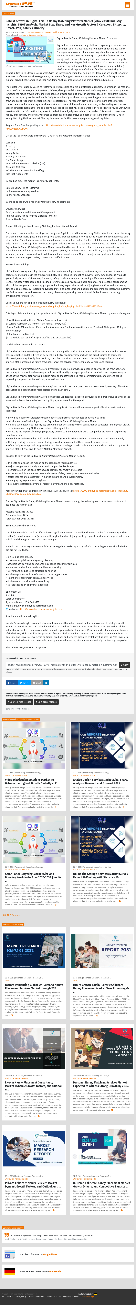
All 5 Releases (11, 915)
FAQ (3, 1297)
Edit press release (46, 702)
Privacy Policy (20, 1297)
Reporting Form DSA (71, 1297)
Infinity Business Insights (32, 35)
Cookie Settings (87, 1297)
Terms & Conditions (36, 1297)
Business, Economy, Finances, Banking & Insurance (48, 32)
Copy (124, 665)
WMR (7, 981)
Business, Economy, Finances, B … (29, 978)
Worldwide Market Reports (16, 1078)
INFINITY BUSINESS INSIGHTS (17, 775)
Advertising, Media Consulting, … (29, 773)
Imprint (10, 1297)
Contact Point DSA (53, 1297)
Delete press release (19, 702)
